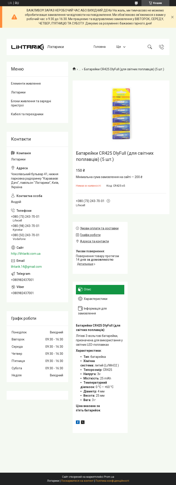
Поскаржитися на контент (77, 480)
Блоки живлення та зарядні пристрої (31, 103)
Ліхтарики (18, 92)
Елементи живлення (26, 83)
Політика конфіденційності (112, 480)
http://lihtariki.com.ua (25, 253)
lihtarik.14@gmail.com (26, 266)
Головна (100, 47)
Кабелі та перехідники (27, 114)
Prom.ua (109, 476)
